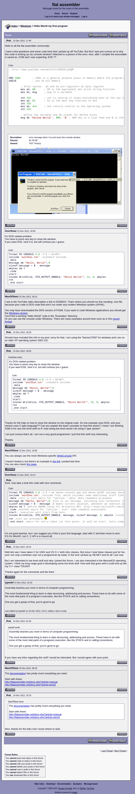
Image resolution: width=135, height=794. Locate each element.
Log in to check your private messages (62, 16)
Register (74, 13)
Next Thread (120, 751)
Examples (77, 784)
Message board (91, 784)
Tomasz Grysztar (65, 788)
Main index (39, 784)
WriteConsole (64, 455)
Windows (26, 26)
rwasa (74, 792)
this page (32, 464)
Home (57, 13)
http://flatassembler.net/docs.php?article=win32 (30, 684)
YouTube (90, 788)
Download (50, 784)
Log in (84, 16)
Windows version (18, 313)
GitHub (83, 788)
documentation (18, 673)
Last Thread (107, 751)
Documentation (64, 784)
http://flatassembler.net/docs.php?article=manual (31, 681)
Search (65, 13)
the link (56, 461)
